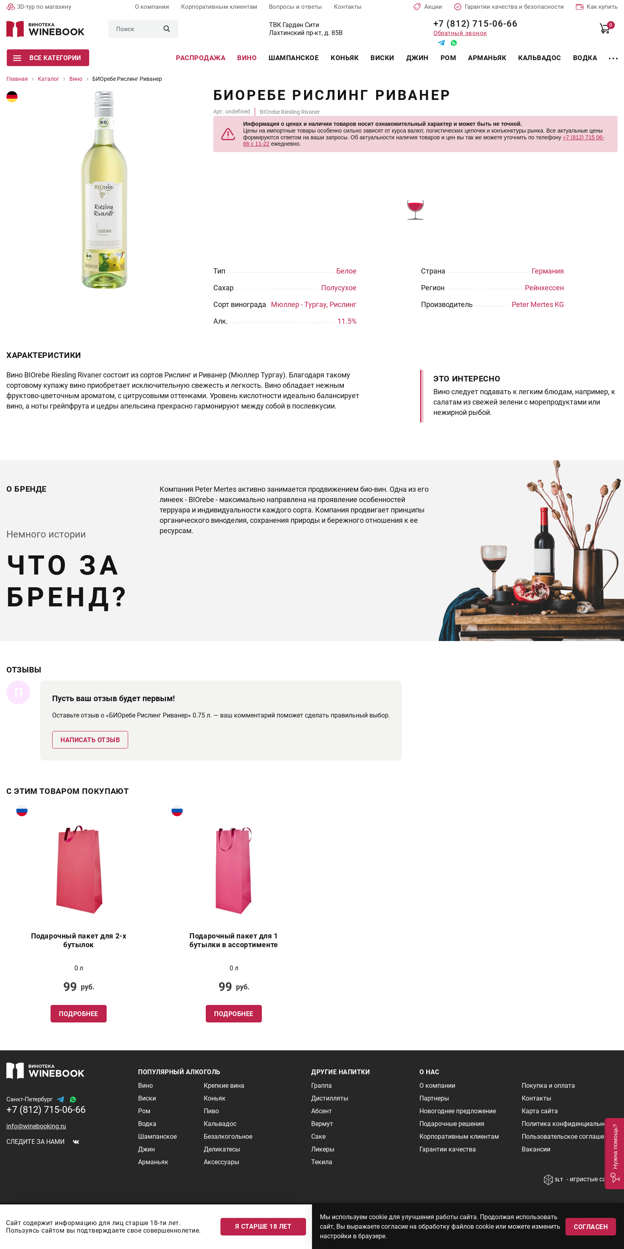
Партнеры (434, 1098)
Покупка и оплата (548, 1085)
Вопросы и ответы (295, 6)
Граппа (321, 1085)
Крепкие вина (224, 1085)
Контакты (348, 6)
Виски (382, 58)
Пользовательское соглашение (568, 1136)
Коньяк (345, 58)
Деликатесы (222, 1149)
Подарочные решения (451, 1124)
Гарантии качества (447, 1149)
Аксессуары (221, 1162)
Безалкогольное (228, 1136)
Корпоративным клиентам (219, 6)
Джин (417, 58)
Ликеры (322, 1149)
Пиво (211, 1111)
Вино (247, 58)
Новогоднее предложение (457, 1111)
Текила (321, 1162)
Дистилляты (329, 1098)
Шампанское (294, 58)
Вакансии (536, 1149)
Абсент (321, 1111)
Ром (448, 58)
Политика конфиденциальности (569, 1124)
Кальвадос (539, 58)
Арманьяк (487, 58)
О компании (152, 6)
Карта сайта (540, 1111)
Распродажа (200, 58)
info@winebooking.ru (36, 1126)
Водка (585, 58)
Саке (318, 1136)
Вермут (322, 1124)
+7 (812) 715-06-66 (472, 24)
